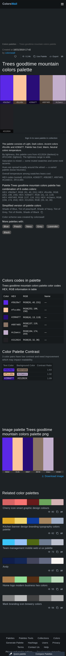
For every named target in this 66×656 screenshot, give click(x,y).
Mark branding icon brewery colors (22, 604)
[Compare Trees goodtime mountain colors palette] (62, 56)
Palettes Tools (26, 638)
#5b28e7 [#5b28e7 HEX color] (6, 301)
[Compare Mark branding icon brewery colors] (61, 608)
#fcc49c (16, 309)
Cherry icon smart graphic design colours (26, 508)
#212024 (16, 339)
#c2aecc (16, 332)
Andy (6, 566)
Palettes (10, 638)
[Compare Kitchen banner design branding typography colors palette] (61, 533)
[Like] (15, 56)
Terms (20, 647)
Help (46, 647)
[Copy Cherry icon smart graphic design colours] (57, 512)
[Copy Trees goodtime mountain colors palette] (42, 212)
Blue (6, 226)
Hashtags (33, 643)
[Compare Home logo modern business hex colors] (61, 589)
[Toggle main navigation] (62, 4)
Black (7, 232)
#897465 (16, 324)
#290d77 (16, 317)
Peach (17, 226)
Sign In (28, 138)
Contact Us (33, 647)
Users (45, 643)
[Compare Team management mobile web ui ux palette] (61, 552)
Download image (53, 476)
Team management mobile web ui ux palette (28, 548)
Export (54, 56)
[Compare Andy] (61, 571)
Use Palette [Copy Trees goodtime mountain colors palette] (40, 56)
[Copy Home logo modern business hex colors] (57, 589)
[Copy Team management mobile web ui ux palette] (57, 552)
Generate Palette (15, 643)
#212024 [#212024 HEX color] (6, 338)
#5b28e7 (16, 302)
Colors (9, 3)
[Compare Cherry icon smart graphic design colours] (61, 512)
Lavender (53, 226)
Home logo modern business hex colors (25, 585)
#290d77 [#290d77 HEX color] (6, 316)
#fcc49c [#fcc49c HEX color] (6, 308)
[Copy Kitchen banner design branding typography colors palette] (57, 533)
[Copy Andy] (57, 571)
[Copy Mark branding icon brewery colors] (57, 608)
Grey (39, 226)
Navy (29, 226)
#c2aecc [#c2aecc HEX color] (6, 331)
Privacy (56, 643)
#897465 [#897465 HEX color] (6, 323)
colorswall (10, 53)
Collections (43, 638)
